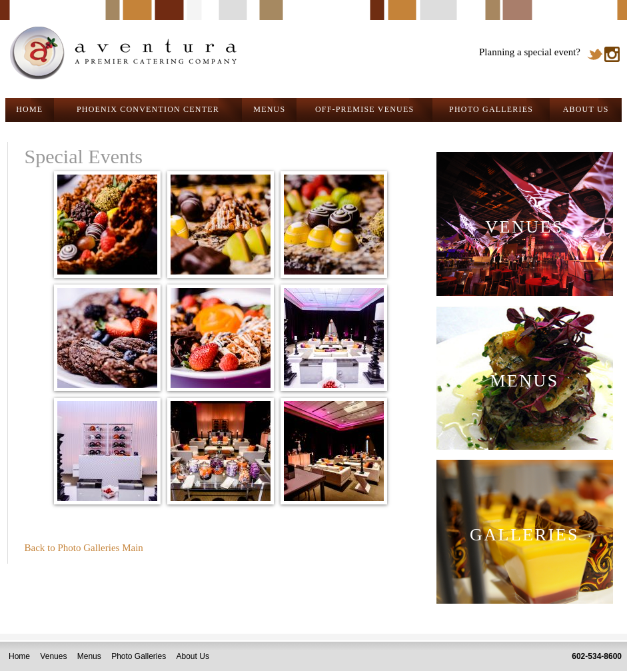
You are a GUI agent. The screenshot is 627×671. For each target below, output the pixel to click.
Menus (89, 656)
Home (19, 656)
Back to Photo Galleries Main (84, 547)
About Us (193, 656)
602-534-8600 (597, 656)
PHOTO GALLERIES (491, 109)
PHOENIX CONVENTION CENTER (148, 109)
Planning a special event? (529, 52)
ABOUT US (586, 109)
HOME (29, 109)
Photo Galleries (138, 656)
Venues (53, 656)
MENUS (269, 109)
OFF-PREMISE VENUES (364, 109)
